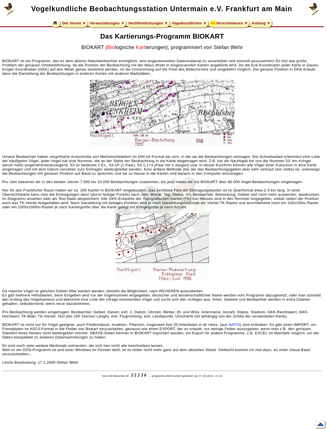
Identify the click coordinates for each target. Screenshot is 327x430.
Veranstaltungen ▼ (107, 23)
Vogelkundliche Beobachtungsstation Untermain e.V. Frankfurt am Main (161, 9)
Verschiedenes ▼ (232, 23)
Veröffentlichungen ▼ (148, 23)
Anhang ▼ (260, 23)
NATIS (234, 324)
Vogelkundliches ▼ (189, 23)
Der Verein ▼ (74, 23)
